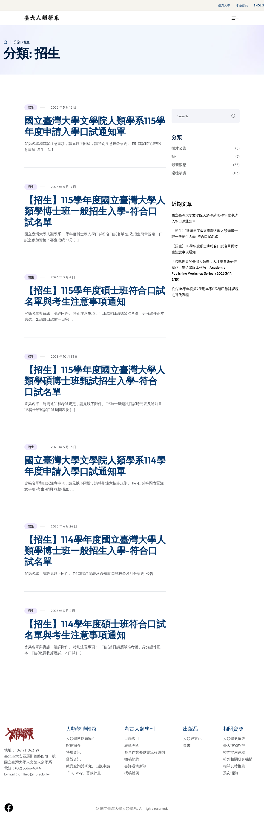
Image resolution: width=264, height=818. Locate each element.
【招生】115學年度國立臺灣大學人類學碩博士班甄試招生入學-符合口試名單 (94, 380)
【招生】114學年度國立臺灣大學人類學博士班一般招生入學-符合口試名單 (95, 550)
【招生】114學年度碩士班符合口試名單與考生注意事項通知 (95, 629)
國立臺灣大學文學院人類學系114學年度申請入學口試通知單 (95, 465)
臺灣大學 (224, 5)
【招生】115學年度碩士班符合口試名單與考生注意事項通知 (94, 296)
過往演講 (206, 173)
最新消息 (206, 165)
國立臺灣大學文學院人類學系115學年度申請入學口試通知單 (94, 126)
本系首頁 (242, 5)
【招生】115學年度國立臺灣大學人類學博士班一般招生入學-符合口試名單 (94, 211)
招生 (31, 107)
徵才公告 (206, 148)
